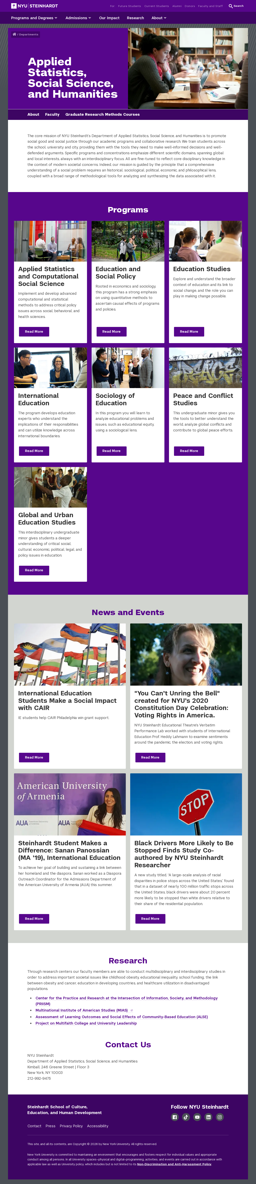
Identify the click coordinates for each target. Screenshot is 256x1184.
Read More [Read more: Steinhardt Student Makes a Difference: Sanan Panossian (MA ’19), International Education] (34, 919)
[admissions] (89, 17)
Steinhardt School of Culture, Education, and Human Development (64, 1109)
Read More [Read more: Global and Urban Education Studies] (34, 570)
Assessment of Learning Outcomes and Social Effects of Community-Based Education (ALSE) (122, 1017)
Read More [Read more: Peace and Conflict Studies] (189, 451)
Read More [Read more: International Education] (34, 451)
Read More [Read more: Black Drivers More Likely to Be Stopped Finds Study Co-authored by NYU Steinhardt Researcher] (150, 919)
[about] (165, 17)
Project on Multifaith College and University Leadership (86, 1023)
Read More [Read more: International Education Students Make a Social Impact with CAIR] (34, 757)
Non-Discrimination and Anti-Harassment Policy (174, 1164)
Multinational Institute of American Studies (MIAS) (84, 1010)
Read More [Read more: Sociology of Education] (111, 451)
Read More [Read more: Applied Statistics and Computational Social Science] (34, 332)
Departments (28, 34)
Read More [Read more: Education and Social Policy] (111, 332)
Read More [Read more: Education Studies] (189, 332)
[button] (236, 6)
